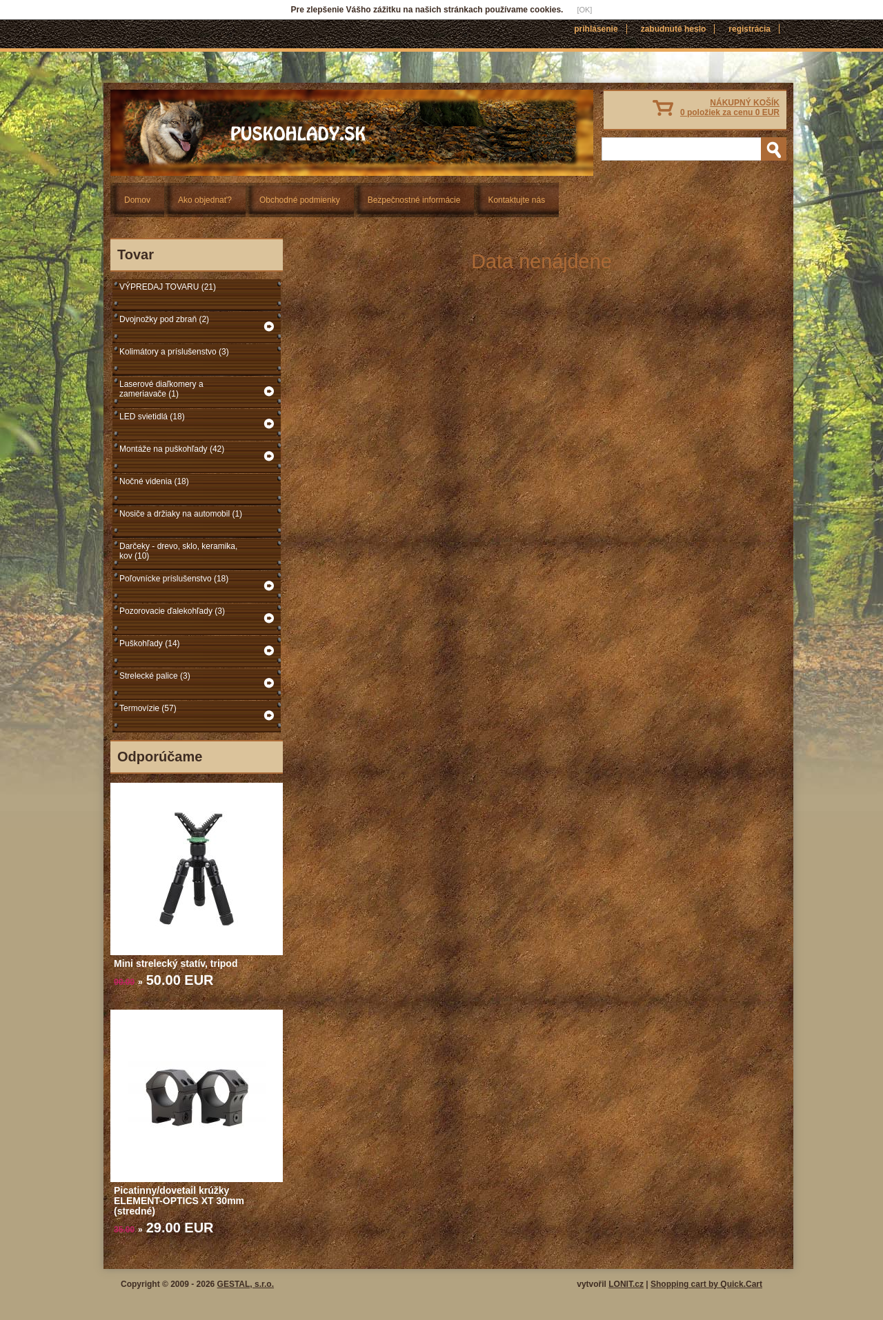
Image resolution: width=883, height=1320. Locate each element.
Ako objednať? (205, 200)
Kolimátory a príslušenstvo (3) (174, 352)
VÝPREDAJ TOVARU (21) (167, 287)
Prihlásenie (595, 29)
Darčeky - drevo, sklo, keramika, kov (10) (178, 551)
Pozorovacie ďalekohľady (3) (172, 611)
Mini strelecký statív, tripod (175, 963)
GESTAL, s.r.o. (245, 1284)
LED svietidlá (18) (152, 416)
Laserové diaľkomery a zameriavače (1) (161, 389)
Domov (137, 200)
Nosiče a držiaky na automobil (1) (180, 514)
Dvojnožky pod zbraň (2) (164, 319)
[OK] (584, 10)
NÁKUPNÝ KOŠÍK (730, 107)
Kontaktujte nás (516, 200)
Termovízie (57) (148, 708)
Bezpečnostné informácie (414, 200)
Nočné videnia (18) (154, 481)
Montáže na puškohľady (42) (171, 449)
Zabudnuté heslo (673, 29)
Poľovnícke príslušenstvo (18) (173, 578)
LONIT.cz (626, 1284)
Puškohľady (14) (149, 643)
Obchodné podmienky (299, 200)
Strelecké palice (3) (154, 676)
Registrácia (749, 29)
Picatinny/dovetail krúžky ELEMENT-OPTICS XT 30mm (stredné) (179, 1201)
